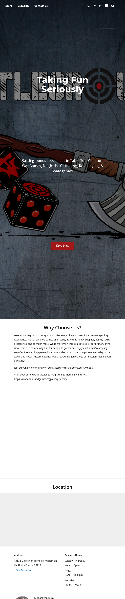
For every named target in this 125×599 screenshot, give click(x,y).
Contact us (41, 5)
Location (23, 5)
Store (8, 5)
